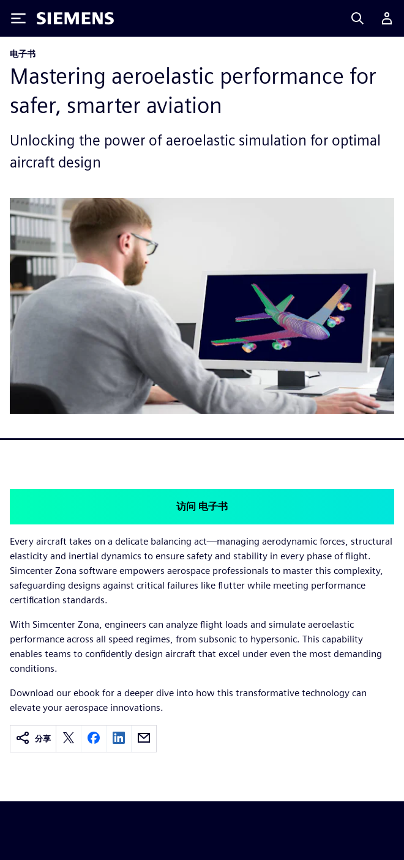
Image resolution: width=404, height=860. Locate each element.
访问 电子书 (202, 506)
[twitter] (68, 739)
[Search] (357, 18)
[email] (144, 739)
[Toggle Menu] (18, 18)
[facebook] (93, 739)
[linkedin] (119, 739)
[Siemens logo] (75, 18)
